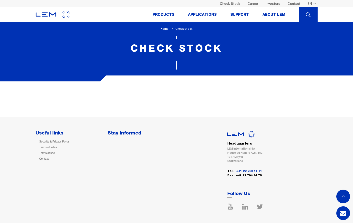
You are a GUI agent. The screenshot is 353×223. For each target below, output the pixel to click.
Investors (272, 3)
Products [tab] (163, 14)
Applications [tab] (202, 14)
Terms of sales (48, 147)
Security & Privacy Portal (54, 141)
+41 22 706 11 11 (249, 171)
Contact (293, 3)
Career (252, 3)
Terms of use (47, 153)
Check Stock (230, 3)
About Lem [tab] (274, 14)
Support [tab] (239, 14)
